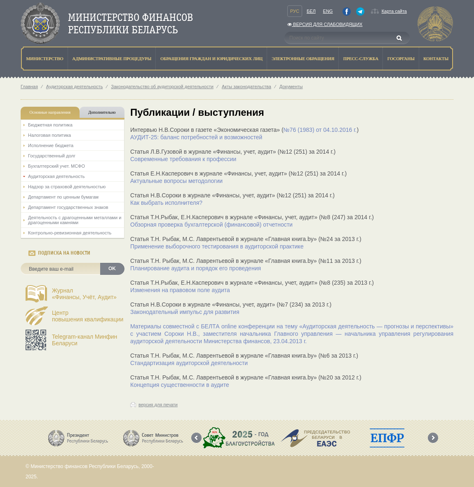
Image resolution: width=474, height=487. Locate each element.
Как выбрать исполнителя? (166, 202)
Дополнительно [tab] (101, 112)
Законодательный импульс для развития (184, 312)
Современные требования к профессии (183, 159)
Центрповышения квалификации (87, 316)
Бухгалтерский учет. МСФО (56, 166)
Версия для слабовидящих (324, 24)
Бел (311, 11)
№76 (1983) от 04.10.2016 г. (320, 129)
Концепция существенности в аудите (179, 385)
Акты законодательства (246, 86)
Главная (29, 86)
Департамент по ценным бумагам (63, 196)
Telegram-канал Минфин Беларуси (84, 340)
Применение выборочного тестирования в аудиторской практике (216, 246)
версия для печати (158, 404)
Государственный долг (51, 155)
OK (112, 269)
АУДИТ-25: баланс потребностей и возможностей (196, 137)
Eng (328, 11)
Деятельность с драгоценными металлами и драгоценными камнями (74, 220)
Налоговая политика (49, 135)
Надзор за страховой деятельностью (67, 186)
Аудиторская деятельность (74, 86)
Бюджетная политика (50, 124)
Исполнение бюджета (50, 145)
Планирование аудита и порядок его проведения (195, 268)
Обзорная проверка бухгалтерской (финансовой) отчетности (211, 224)
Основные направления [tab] (50, 112)
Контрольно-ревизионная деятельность (69, 232)
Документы (291, 86)
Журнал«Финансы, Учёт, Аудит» (84, 293)
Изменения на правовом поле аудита (180, 290)
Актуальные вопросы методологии (176, 181)
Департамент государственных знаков (68, 207)
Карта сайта (394, 11)
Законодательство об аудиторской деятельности (162, 86)
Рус (294, 11)
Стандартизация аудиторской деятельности (189, 363)
